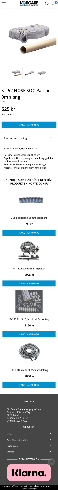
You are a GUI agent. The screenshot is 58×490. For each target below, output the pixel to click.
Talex (15, 486)
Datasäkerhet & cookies (29, 440)
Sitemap (29, 451)
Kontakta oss (29, 446)
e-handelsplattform (36, 486)
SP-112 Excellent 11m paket (29, 268)
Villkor (29, 434)
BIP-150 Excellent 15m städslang (29, 370)
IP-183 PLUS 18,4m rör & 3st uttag (29, 319)
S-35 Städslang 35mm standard (29, 217)
